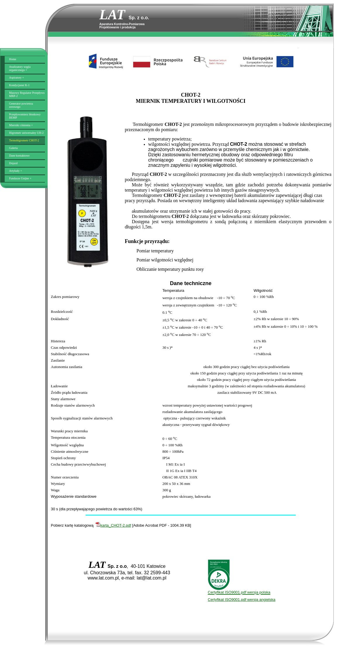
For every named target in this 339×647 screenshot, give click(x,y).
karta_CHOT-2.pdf (113, 525)
